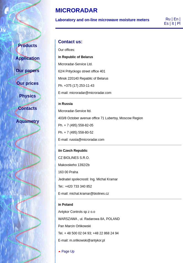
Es (166, 23)
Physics (27, 96)
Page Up (67, 251)
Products (27, 45)
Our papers (27, 70)
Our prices (28, 83)
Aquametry (27, 121)
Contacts (27, 108)
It (172, 23)
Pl (178, 23)
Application (27, 58)
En (176, 19)
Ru (168, 19)
